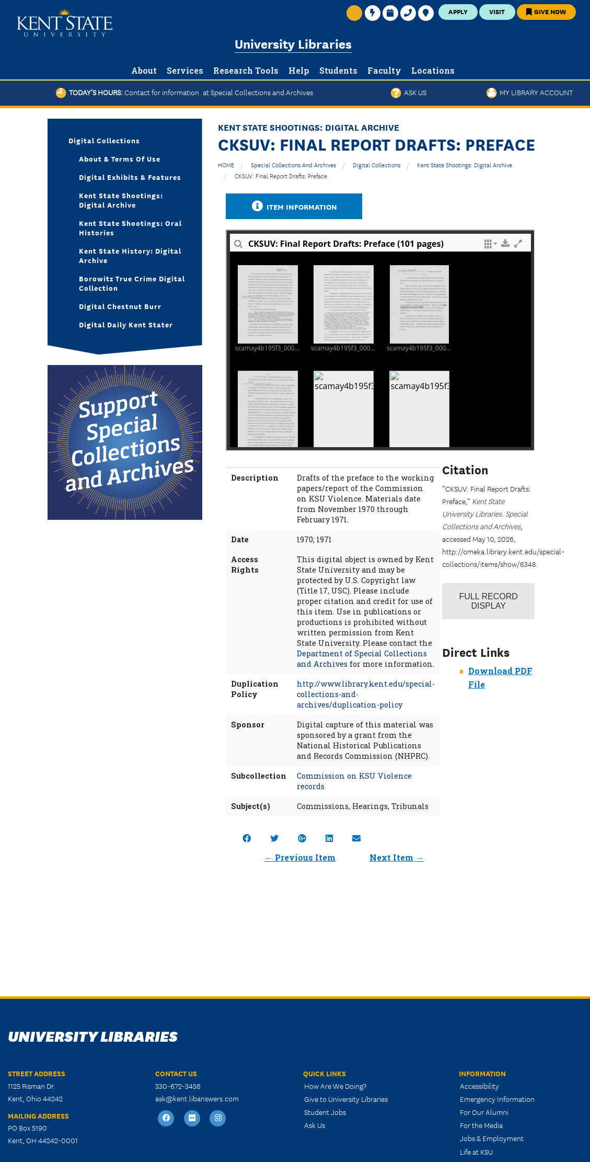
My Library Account (530, 92)
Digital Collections (376, 164)
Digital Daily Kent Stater (126, 324)
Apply (458, 11)
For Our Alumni (484, 1112)
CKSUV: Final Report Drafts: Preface (281, 175)
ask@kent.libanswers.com (197, 1098)
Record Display (488, 601)
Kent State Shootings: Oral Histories (130, 227)
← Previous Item (300, 857)
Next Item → (396, 857)
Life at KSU (476, 1151)
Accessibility (479, 1085)
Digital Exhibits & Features (130, 176)
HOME (226, 164)
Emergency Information (497, 1098)
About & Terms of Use (119, 158)
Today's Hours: (184, 92)
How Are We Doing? (335, 1085)
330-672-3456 (178, 1085)
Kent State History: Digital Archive (130, 255)
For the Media (481, 1125)
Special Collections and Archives (293, 164)
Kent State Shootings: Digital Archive (464, 164)
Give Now (546, 11)
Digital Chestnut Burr (120, 306)
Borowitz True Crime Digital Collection (132, 283)
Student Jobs (325, 1112)
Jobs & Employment (492, 1138)
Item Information (294, 206)
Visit (497, 11)
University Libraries (293, 43)
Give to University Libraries (346, 1098)
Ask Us (408, 92)
